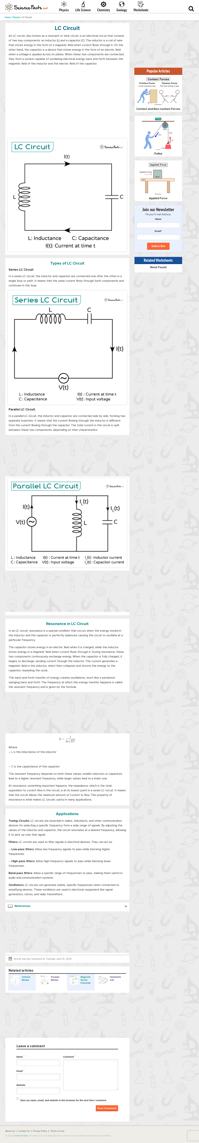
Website (21, 1085)
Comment (69, 1056)
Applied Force (158, 198)
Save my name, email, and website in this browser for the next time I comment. (63, 1100)
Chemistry (103, 10)
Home (8, 17)
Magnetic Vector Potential (85, 980)
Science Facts (21, 1136)
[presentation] (67, 739)
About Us (10, 1131)
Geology (121, 10)
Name (21, 1056)
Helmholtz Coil (115, 978)
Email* (158, 235)
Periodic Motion (55, 978)
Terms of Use (57, 1131)
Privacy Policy (40, 1131)
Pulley (158, 153)
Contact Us (24, 1131)
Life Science (83, 10)
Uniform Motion (26, 978)
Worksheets (140, 10)
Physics (64, 10)
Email (20, 1071)
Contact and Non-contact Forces (158, 109)
